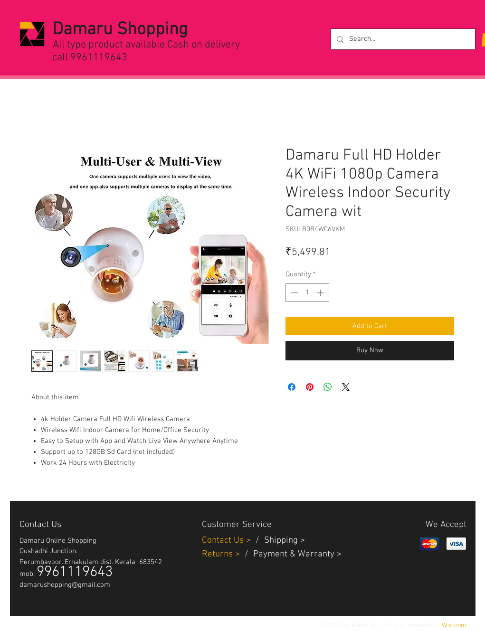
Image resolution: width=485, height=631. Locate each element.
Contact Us (224, 540)
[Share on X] (346, 387)
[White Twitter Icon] (24, 624)
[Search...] (402, 39)
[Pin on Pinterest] (309, 387)
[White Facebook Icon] (44, 624)
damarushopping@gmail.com (64, 585)
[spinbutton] (307, 292)
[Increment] (321, 292)
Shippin (278, 540)
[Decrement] (293, 292)
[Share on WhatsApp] (327, 387)
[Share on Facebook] (291, 387)
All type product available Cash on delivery (146, 44)
